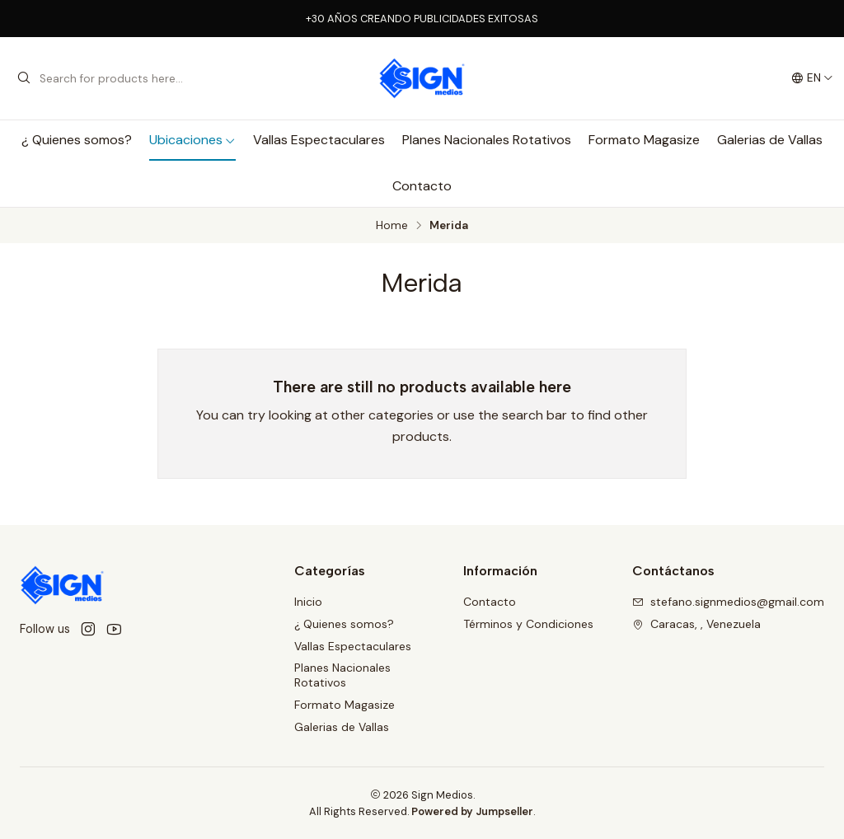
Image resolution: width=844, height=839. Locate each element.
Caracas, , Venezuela (696, 623)
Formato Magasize (644, 139)
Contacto (422, 186)
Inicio (308, 601)
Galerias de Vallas (770, 139)
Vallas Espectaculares (319, 139)
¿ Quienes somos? (76, 139)
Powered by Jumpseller (472, 811)
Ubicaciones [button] (192, 139)
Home (392, 226)
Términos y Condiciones (528, 623)
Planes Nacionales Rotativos (486, 139)
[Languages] (812, 78)
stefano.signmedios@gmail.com (728, 601)
